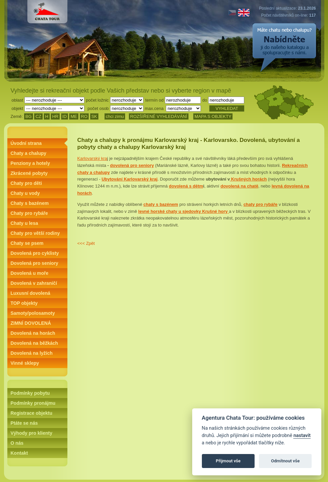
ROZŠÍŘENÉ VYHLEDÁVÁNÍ (158, 116)
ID (64, 116)
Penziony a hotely (30, 163)
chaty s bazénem (160, 204)
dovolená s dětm (186, 186)
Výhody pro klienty (31, 433)
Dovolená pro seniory (34, 263)
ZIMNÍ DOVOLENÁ (31, 323)
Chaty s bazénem (30, 203)
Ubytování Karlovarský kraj (129, 179)
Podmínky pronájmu (33, 403)
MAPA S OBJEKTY (213, 116)
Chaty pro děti (26, 183)
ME (73, 116)
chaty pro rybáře (261, 204)
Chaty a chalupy (28, 153)
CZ (38, 116)
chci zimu (115, 116)
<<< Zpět (86, 243)
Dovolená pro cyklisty (35, 253)
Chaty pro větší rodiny (35, 233)
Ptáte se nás (24, 423)
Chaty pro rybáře (29, 213)
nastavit (301, 435)
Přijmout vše (228, 460)
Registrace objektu (31, 413)
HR (55, 116)
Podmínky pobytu (30, 393)
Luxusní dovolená (30, 293)
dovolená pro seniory (132, 165)
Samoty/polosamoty (33, 313)
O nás (17, 443)
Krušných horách (248, 179)
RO (84, 116)
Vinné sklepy (25, 363)
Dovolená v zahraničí (34, 283)
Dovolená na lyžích (32, 353)
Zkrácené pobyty (29, 173)
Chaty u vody (25, 193)
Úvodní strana (26, 143)
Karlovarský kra (92, 158)
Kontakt (19, 453)
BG (28, 116)
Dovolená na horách (33, 333)
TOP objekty (24, 303)
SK (94, 116)
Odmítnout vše (285, 460)
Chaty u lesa (24, 223)
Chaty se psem (27, 243)
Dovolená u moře (30, 273)
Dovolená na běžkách (34, 343)
